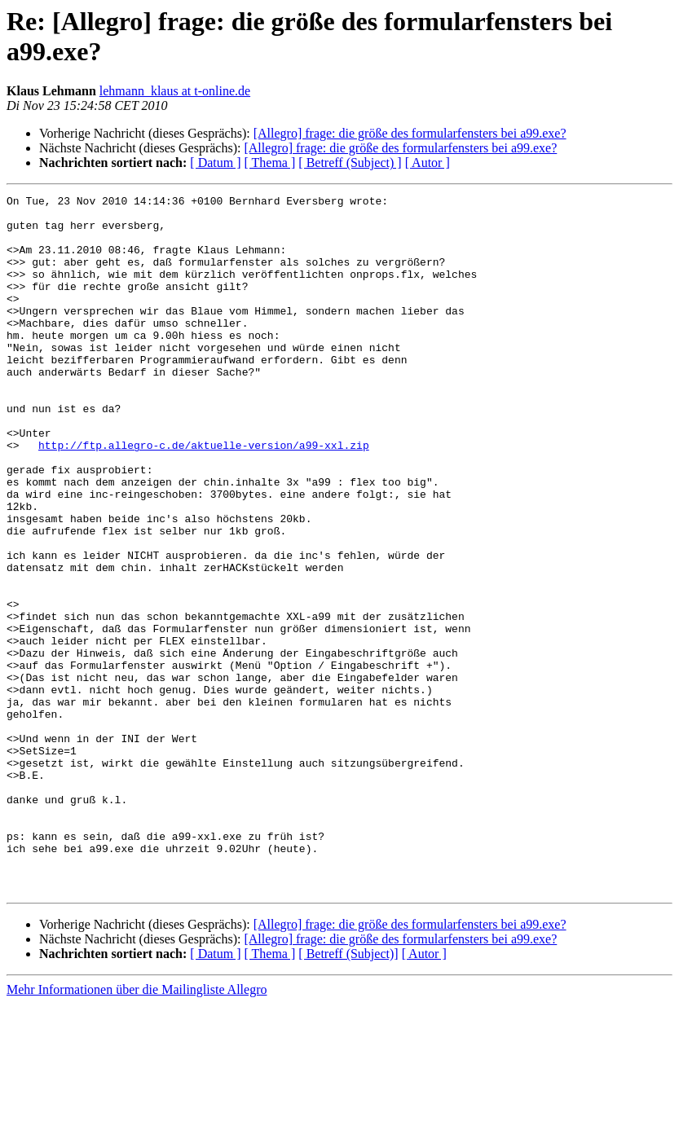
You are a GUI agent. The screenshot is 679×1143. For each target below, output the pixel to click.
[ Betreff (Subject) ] (349, 162)
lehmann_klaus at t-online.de (174, 91)
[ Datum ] (215, 162)
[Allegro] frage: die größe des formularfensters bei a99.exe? (410, 133)
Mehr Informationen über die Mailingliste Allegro (137, 1129)
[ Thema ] (270, 162)
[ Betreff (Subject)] (348, 1093)
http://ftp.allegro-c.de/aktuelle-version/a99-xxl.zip (203, 496)
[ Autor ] (427, 162)
